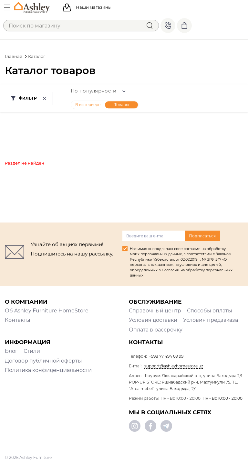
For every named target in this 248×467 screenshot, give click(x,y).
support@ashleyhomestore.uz (173, 366)
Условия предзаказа (210, 320)
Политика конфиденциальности (48, 370)
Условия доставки (153, 320)
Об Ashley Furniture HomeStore (46, 311)
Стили (32, 351)
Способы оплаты (209, 311)
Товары (121, 104)
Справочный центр (155, 311)
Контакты (17, 320)
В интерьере (87, 104)
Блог (11, 351)
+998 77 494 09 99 (167, 25)
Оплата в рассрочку (155, 330)
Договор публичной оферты (43, 361)
